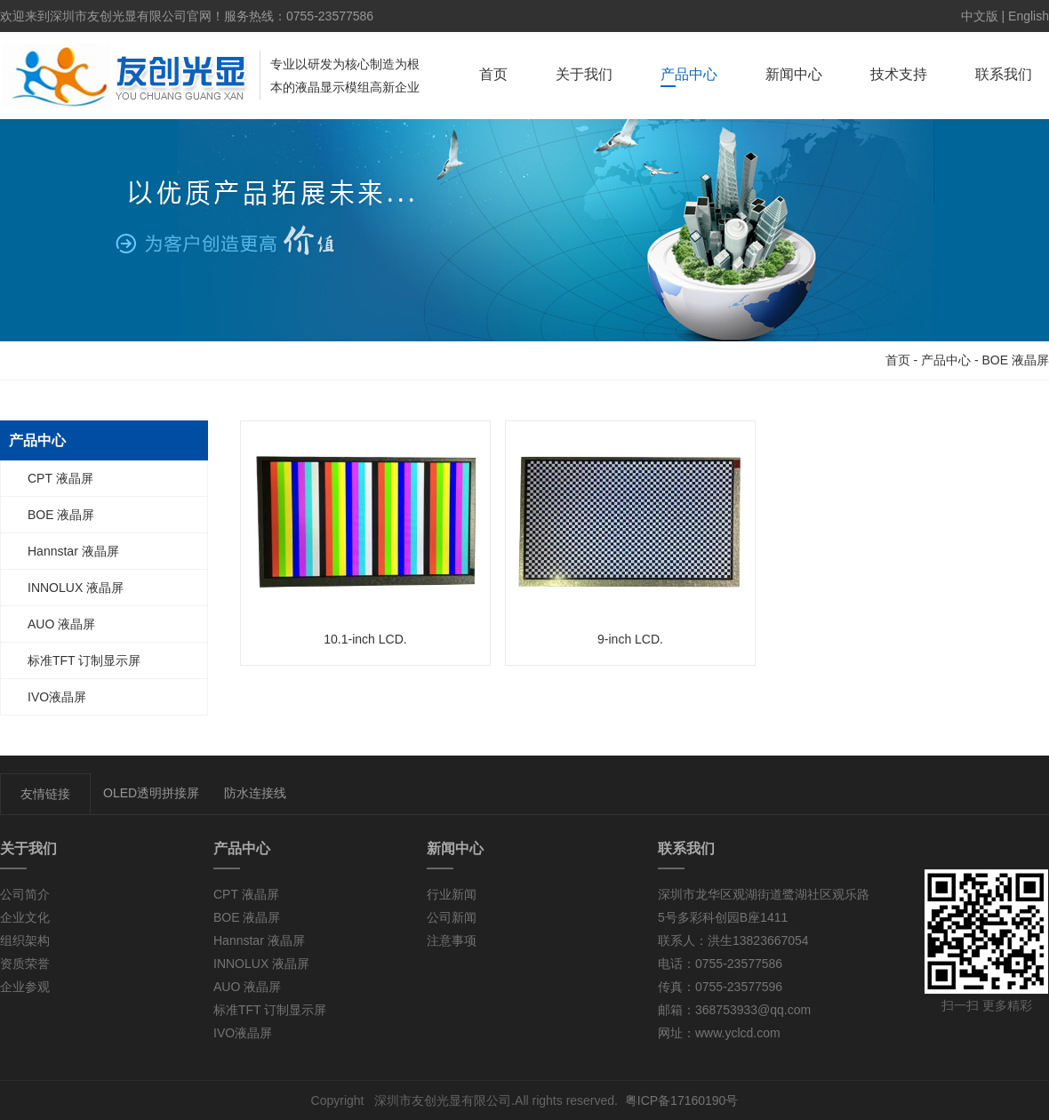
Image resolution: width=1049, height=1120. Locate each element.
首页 (493, 74)
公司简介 (25, 894)
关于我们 (584, 74)
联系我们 (1003, 74)
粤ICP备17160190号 (682, 1100)
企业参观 (25, 987)
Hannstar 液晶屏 (73, 551)
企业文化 (25, 917)
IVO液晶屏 (57, 697)
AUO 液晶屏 (61, 624)
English (1028, 16)
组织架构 (25, 940)
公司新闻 (451, 917)
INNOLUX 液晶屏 (76, 587)
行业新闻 (451, 894)
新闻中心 (793, 74)
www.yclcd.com (738, 1033)
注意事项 (451, 940)
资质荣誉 (25, 963)
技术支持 (898, 74)
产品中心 (689, 74)
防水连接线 (255, 793)
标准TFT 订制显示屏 (84, 660)
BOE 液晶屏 (1015, 360)
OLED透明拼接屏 (151, 793)
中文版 (979, 16)
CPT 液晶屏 (60, 478)
